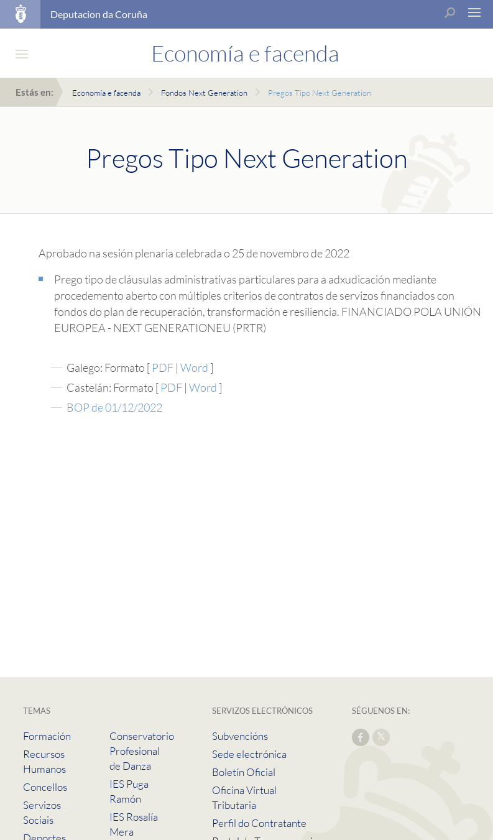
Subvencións (240, 735)
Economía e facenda (106, 93)
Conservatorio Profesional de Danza (141, 750)
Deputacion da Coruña (98, 14)
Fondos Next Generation (204, 93)
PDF (163, 367)
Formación (47, 735)
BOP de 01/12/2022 (114, 407)
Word (195, 367)
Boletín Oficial (243, 771)
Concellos (45, 786)
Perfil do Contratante (259, 822)
